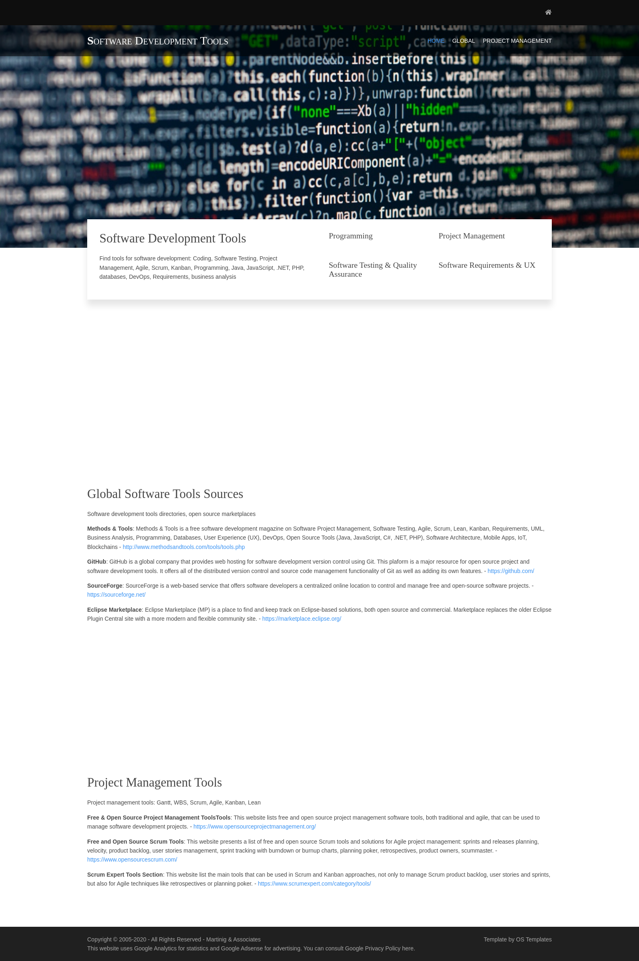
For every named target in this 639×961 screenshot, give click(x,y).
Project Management (517, 40)
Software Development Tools (157, 40)
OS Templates (534, 939)
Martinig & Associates (233, 939)
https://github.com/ (511, 571)
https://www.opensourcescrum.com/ (132, 859)
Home (436, 40)
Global (463, 40)
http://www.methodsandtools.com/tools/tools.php (184, 547)
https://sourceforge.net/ (116, 594)
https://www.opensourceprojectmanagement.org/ (255, 826)
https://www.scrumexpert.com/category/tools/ (314, 883)
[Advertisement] (319, 397)
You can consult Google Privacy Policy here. (359, 948)
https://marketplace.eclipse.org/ (302, 618)
